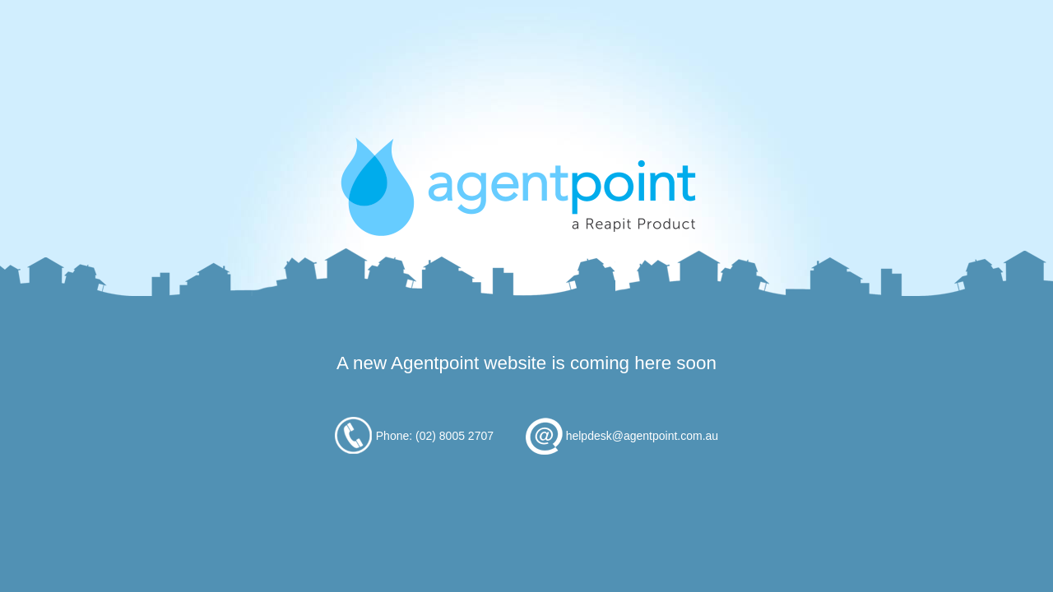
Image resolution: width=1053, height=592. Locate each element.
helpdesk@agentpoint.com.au (642, 435)
